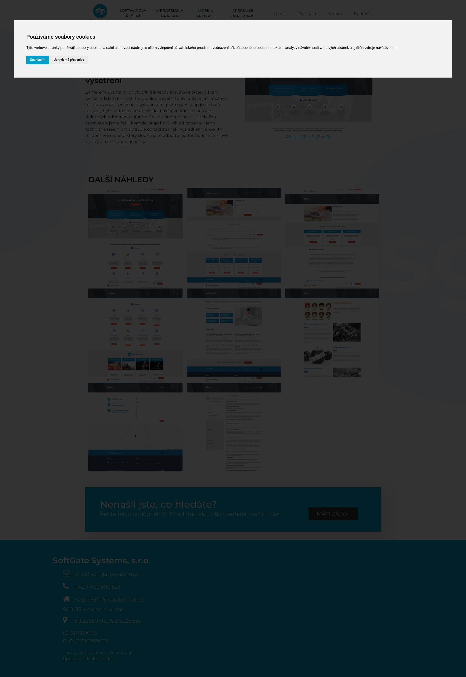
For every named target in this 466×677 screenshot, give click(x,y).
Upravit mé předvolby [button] (70, 60)
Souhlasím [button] (38, 60)
